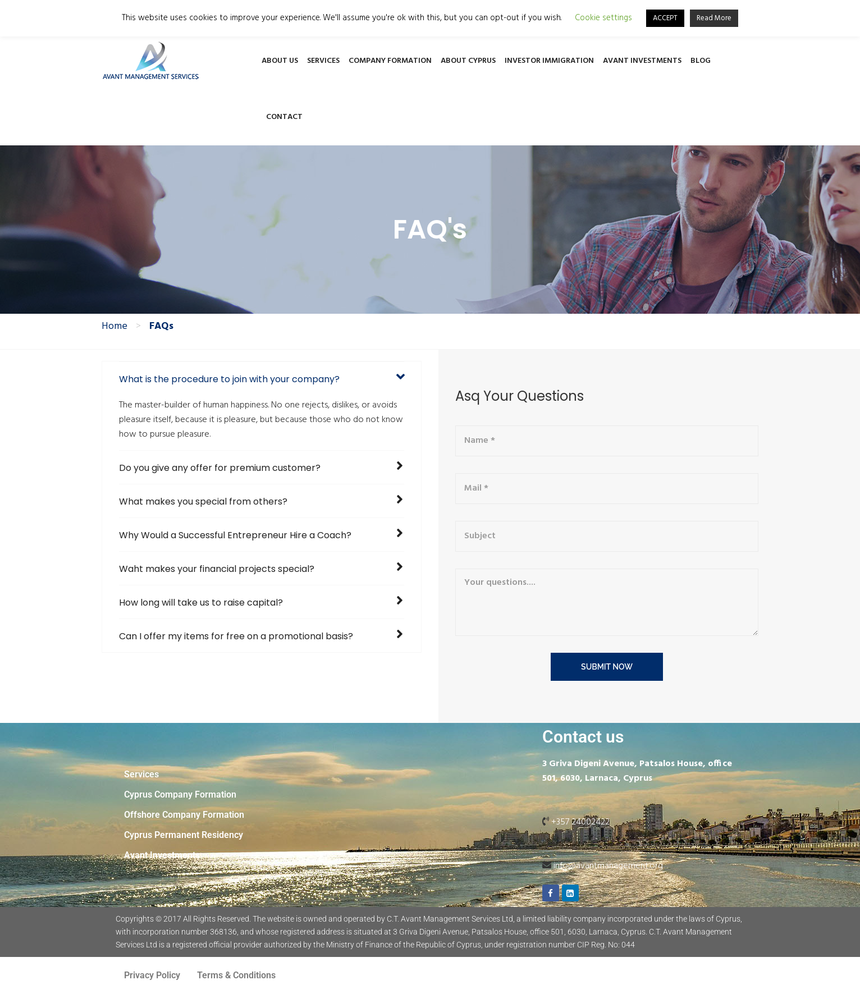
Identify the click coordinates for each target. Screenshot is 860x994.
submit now (607, 666)
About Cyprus (468, 60)
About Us (280, 60)
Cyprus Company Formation (180, 794)
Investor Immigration (549, 60)
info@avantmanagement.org (608, 866)
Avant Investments (642, 60)
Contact (284, 117)
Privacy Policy (152, 975)
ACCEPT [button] (665, 18)
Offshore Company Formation (184, 814)
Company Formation (390, 60)
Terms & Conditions (236, 975)
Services (323, 60)
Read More (714, 18)
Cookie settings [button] (603, 18)
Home (114, 326)
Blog (700, 60)
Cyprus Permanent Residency (183, 835)
